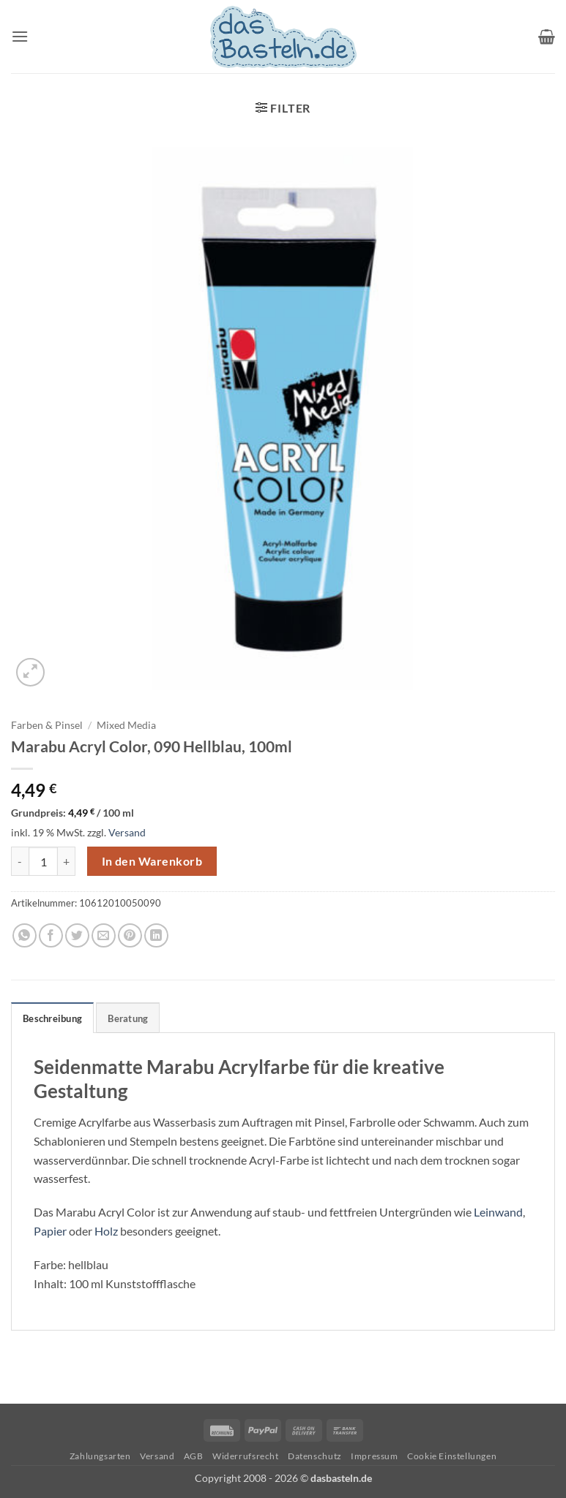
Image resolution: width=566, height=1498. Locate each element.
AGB (194, 1455)
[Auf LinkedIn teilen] (156, 935)
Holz (106, 1231)
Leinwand (498, 1212)
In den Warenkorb (152, 861)
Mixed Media (126, 725)
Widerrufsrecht (245, 1455)
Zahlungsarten (100, 1455)
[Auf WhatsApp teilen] (24, 935)
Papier (50, 1231)
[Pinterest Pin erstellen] (130, 935)
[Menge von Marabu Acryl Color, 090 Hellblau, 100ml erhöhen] (66, 861)
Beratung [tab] (128, 1018)
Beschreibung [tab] (52, 1018)
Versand (127, 832)
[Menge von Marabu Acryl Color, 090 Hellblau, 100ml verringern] (20, 861)
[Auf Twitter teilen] (77, 935)
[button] (20, 36)
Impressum (374, 1455)
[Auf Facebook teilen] (51, 935)
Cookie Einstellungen (451, 1455)
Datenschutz (315, 1455)
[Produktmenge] (43, 861)
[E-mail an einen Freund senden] (104, 935)
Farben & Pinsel (47, 725)
